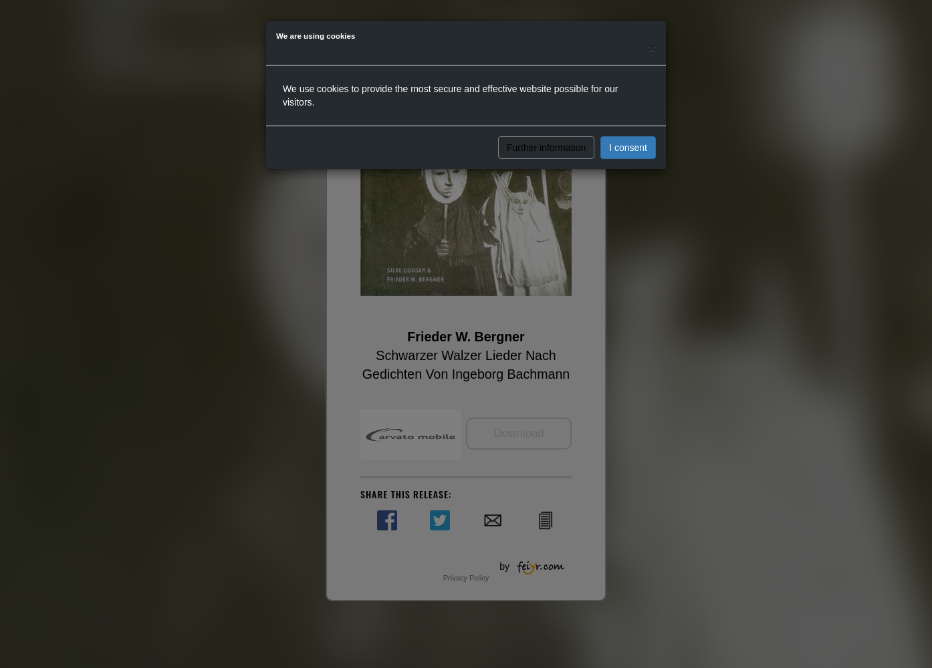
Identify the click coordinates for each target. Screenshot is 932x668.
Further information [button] (546, 147)
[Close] (652, 48)
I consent (628, 147)
